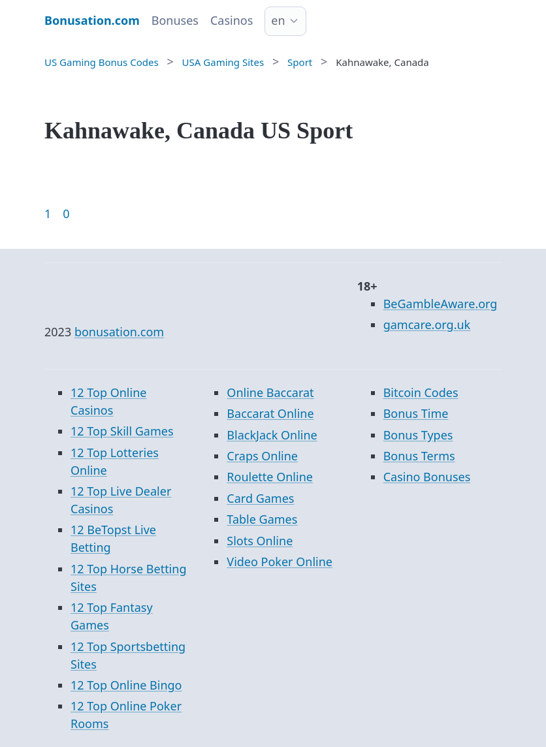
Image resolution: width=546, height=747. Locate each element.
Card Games (260, 498)
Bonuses (175, 20)
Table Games (262, 519)
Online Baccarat (270, 392)
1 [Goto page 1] (47, 213)
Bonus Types (418, 435)
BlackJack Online (272, 435)
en (278, 20)
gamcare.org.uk (427, 324)
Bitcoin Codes (420, 392)
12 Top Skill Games (122, 431)
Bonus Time (416, 413)
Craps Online (262, 456)
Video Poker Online (279, 561)
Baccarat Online (270, 413)
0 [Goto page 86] (66, 213)
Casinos (231, 20)
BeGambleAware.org (440, 303)
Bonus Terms (419, 456)
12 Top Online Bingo (126, 685)
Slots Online (260, 540)
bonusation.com (119, 332)
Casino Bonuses (427, 477)
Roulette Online (270, 477)
